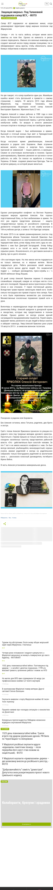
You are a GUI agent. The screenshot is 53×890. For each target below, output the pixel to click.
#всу (10, 518)
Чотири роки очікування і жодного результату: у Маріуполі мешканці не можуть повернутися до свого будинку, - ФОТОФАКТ (25, 655)
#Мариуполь (4, 518)
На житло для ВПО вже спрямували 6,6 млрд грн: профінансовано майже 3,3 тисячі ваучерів (23, 679)
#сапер (14, 518)
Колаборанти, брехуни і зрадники (26, 803)
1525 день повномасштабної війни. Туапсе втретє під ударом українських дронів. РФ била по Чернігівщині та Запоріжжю (25, 736)
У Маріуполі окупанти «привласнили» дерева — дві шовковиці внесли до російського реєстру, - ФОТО (25, 761)
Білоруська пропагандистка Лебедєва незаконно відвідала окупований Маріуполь (23, 721)
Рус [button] (47, 4)
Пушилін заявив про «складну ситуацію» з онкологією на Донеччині (26, 710)
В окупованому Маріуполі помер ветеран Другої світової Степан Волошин (23, 690)
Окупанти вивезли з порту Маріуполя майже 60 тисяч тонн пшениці (25, 700)
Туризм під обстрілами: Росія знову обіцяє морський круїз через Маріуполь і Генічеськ (25, 643)
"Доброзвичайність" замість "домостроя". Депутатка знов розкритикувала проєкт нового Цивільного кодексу (25, 772)
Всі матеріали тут (26, 824)
